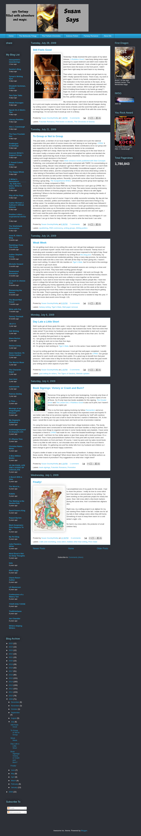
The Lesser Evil (62, 403)
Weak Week (39, 242)
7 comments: (75, 224)
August (14, 718)
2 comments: (75, 370)
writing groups (69, 228)
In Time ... (13, 401)
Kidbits (12, 494)
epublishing (43, 228)
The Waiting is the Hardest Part (16, 502)
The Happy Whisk (16, 172)
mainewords (14, 387)
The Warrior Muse (16, 362)
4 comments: (76, 538)
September (15, 713)
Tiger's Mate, (78, 262)
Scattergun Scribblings (14, 144)
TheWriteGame (15, 611)
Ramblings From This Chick (16, 246)
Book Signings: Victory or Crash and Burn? (58, 388)
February (15, 784)
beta (11, 563)
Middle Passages (16, 103)
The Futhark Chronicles (51, 36)
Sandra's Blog (15, 69)
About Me (107, 36)
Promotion (72, 467)
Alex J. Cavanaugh (17, 127)
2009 (11, 699)
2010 (11, 696)
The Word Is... (15, 486)
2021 (11, 657)
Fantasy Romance (91, 36)
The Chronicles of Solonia (84, 122)
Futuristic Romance (47, 122)
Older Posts (102, 548)
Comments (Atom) (76, 557)
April (13, 777)
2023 (11, 650)
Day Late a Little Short (46, 321)
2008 (11, 792)
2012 (11, 689)
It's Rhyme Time (16, 439)
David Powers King (17, 511)
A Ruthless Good (77, 59)
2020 (11, 661)
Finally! (37, 482)
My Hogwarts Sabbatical (14, 421)
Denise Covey (15, 346)
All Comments (14, 812)
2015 (11, 678)
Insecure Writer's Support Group (16, 154)
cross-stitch (61, 542)
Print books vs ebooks (64, 122)
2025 (11, 643)
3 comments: (75, 118)
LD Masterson (15, 587)
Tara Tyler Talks (15, 95)
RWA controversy (56, 228)
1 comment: (75, 464)
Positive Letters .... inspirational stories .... (17, 216)
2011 (11, 692)
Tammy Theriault (16, 316)
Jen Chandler (14, 619)
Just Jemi (13, 379)
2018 (11, 668)
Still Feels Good (42, 50)
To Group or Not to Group (48, 136)
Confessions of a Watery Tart (16, 595)
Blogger (84, 831)
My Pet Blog (14, 537)
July (13, 722)
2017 (11, 671)
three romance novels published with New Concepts (84, 161)
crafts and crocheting (47, 542)
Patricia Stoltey (15, 394)
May (13, 774)
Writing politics (82, 228)
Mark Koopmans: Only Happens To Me (16, 527)
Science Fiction (72, 36)
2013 (11, 685)
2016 (11, 675)
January (14, 787)
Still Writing (14, 331)
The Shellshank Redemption (15, 227)
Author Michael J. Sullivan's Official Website (16, 205)
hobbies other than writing (77, 542)
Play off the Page (16, 195)
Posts (11, 808)
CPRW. (100, 143)
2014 (11, 682)
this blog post (85, 255)
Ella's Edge (13, 570)
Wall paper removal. (70, 307)
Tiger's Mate (56, 307)
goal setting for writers (48, 374)
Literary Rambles (16, 119)
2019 (11, 664)
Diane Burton (14, 338)
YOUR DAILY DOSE (17, 604)
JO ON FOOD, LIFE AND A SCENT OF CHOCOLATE (17, 467)
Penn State (92, 542)
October (14, 709)
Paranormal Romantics (14, 272)
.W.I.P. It (12, 324)
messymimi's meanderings (14, 61)
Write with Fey (15, 309)
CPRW (95, 354)
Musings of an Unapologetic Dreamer (15, 410)
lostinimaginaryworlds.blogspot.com (17, 431)
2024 (11, 647)
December (15, 702)
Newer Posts (39, 548)
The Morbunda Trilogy (27, 36)
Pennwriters (90, 410)
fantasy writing (45, 307)
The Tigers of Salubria (66, 374)
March (14, 781)
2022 (11, 654)
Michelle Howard (16, 264)
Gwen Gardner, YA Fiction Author (16, 354)
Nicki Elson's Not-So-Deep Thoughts (17, 555)
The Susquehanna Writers (60, 181)
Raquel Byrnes (15, 518)
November (15, 706)
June (13, 770)
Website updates (83, 374)
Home (11, 36)
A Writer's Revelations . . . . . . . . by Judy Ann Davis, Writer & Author (17, 183)
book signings (44, 467)
